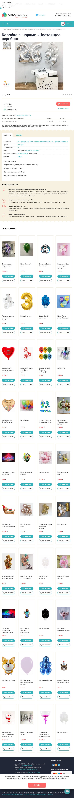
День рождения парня (59, 142)
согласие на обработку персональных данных (38, 794)
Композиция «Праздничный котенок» (62, 422)
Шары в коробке (32, 151)
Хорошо (37, 785)
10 (18, 148)
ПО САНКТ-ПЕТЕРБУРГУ (23, 115)
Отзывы (4, 6)
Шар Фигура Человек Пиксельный (24, 630)
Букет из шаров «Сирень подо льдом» (7, 266)
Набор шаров (61, 524)
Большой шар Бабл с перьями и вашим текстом (8, 734)
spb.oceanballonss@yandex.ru (27, 769)
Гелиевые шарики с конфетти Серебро (8, 318)
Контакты (12, 6)
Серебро (20, 145)
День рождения (23, 142)
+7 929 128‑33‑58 (63, 16)
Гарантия (18, 4)
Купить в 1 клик (63, 108)
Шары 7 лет (61, 368)
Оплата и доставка (29, 4)
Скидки (61, 4)
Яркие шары (24, 420)
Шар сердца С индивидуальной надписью (7, 370)
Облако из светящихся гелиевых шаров (7, 630)
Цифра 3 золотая (26, 316)
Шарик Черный (44, 628)
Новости (40, 4)
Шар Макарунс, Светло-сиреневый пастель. (26, 682)
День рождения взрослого (40, 142)
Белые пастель (62, 732)
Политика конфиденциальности (12, 794)
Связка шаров (44, 472)
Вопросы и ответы (51, 4)
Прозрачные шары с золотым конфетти (45, 526)
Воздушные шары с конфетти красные (26, 370)
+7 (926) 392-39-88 (34, 772)
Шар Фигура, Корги (8, 680)
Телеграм (41, 15)
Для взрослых (22, 154)
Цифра (19, 157)
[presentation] (7, 135)
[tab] (7, 135)
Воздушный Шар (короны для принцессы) (63, 266)
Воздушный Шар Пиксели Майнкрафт (44, 370)
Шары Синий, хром (45, 680)
